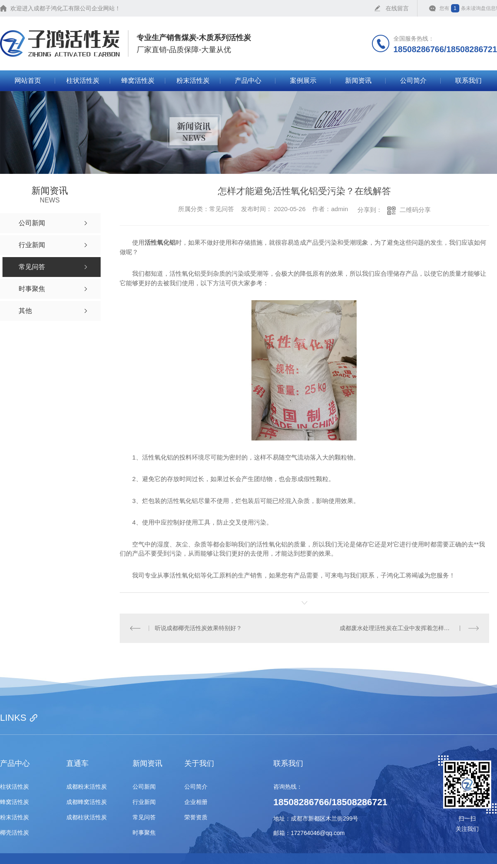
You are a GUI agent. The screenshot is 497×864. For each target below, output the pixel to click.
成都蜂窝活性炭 (86, 802)
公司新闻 (144, 787)
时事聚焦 (144, 833)
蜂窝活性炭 (137, 80)
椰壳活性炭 (14, 833)
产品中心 (248, 80)
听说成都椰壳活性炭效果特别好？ (198, 628)
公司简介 (413, 80)
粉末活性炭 (193, 80)
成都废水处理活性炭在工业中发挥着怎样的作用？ (403, 628)
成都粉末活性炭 (86, 787)
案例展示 (303, 80)
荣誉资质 (195, 817)
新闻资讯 (358, 80)
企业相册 (195, 802)
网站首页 (27, 80)
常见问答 (144, 817)
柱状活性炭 (82, 80)
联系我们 (468, 80)
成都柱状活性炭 (86, 817)
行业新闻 (144, 802)
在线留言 (397, 8)
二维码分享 (415, 209)
